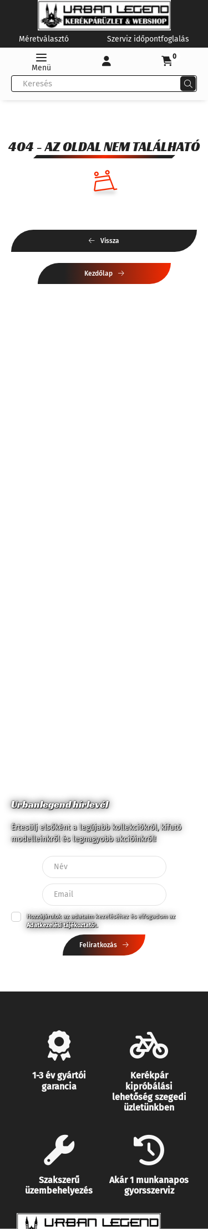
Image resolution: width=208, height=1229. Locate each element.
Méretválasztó (44, 39)
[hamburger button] (41, 61)
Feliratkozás (98, 945)
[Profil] (106, 61)
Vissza (109, 241)
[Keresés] (188, 83)
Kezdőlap (98, 273)
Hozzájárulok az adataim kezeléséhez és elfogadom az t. (101, 921)
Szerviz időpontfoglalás (148, 39)
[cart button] (167, 61)
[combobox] (104, 83)
